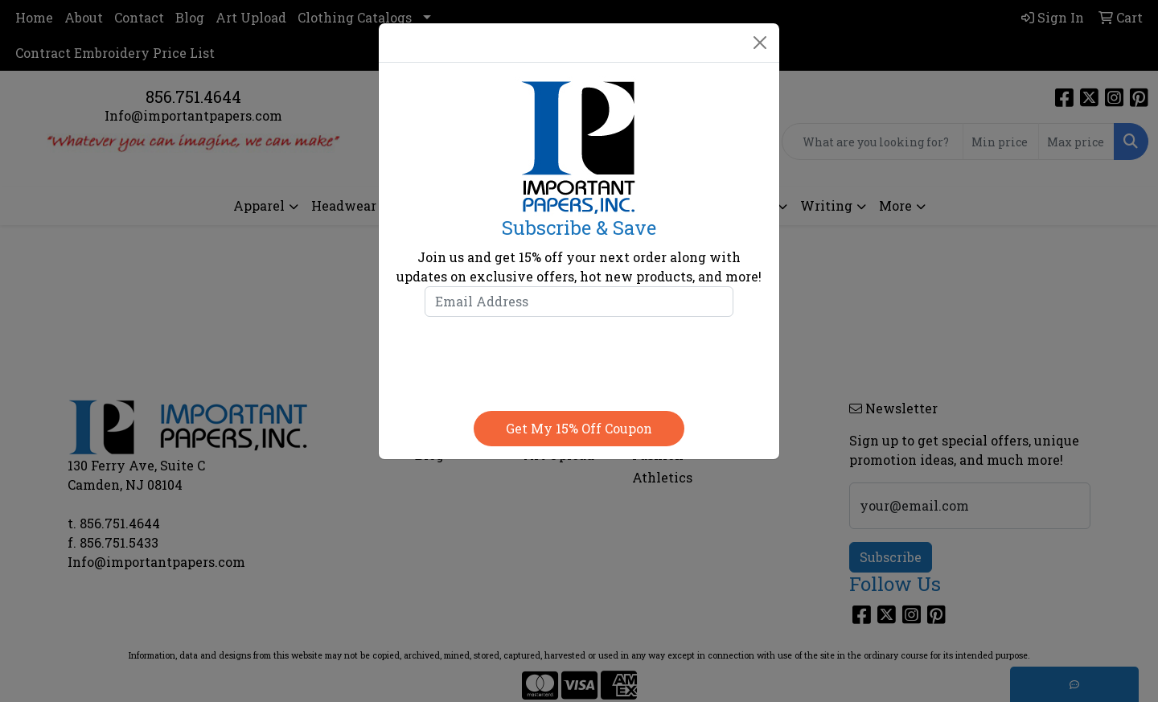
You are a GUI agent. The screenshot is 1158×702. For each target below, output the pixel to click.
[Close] (760, 42)
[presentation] (579, 360)
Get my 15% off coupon (579, 428)
